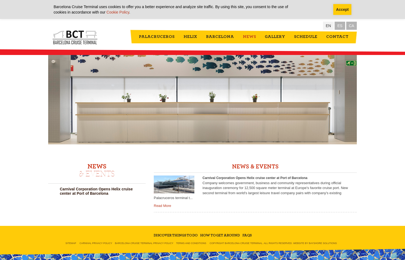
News (249, 36)
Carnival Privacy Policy (96, 243)
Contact (337, 36)
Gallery (275, 36)
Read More (162, 206)
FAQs (247, 235)
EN (328, 26)
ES (339, 26)
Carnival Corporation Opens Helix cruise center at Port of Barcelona (96, 191)
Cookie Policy (117, 12)
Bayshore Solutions (323, 243)
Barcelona (220, 36)
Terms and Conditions (191, 243)
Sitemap (71, 243)
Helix (190, 36)
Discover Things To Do (175, 235)
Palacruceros (157, 36)
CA (351, 26)
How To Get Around (220, 235)
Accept (342, 9)
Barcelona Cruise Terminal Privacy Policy (144, 243)
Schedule (305, 36)
